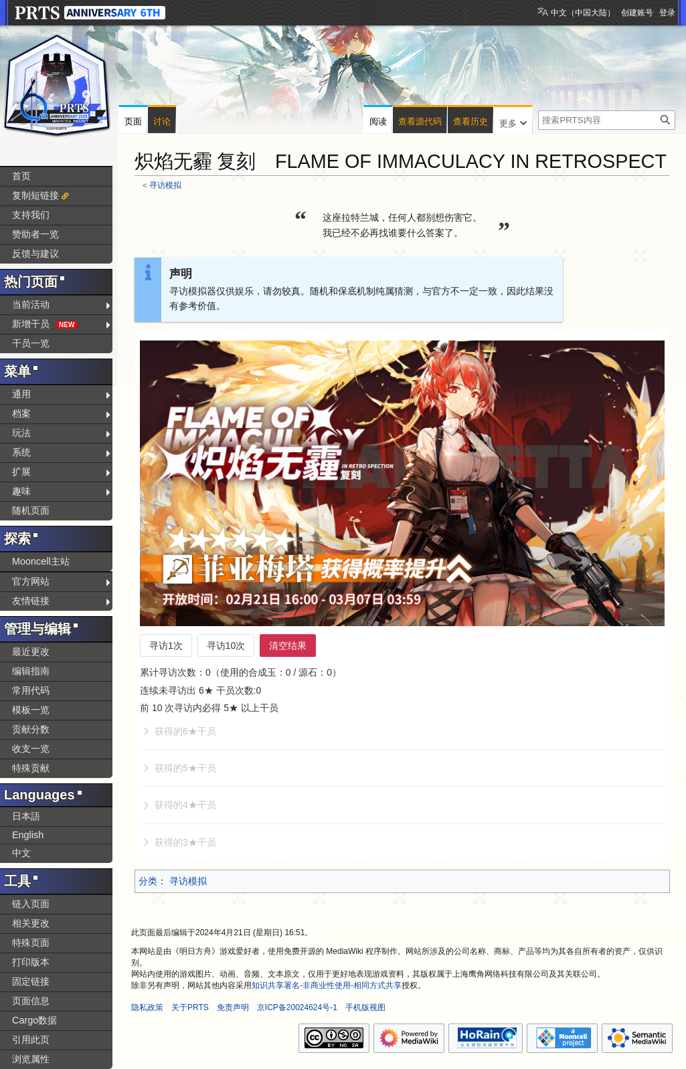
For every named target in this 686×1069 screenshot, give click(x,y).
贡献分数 (31, 729)
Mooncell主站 (41, 561)
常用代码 (31, 690)
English (28, 835)
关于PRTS (190, 1007)
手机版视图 (365, 1007)
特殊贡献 (31, 768)
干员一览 (31, 343)
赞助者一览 (35, 234)
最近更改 (31, 651)
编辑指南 (31, 671)
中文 (21, 853)
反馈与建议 (35, 253)
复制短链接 (35, 195)
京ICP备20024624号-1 (297, 1007)
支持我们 (31, 214)
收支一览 (31, 748)
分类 (148, 881)
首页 (21, 176)
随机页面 (31, 510)
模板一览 (31, 709)
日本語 (26, 816)
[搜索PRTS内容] (606, 120)
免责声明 (233, 1007)
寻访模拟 (165, 185)
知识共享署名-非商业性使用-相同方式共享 (327, 985)
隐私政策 (147, 1007)
